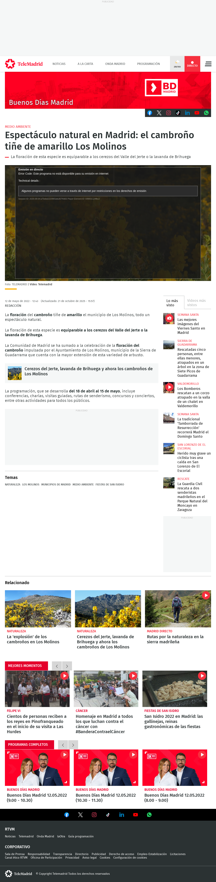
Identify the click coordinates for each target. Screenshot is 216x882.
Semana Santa (188, 314)
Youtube (197, 113)
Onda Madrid (115, 63)
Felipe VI (13, 711)
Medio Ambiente (18, 126)
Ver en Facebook (67, 815)
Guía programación (81, 836)
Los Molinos (30, 484)
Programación (148, 63)
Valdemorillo (188, 383)
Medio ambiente (83, 484)
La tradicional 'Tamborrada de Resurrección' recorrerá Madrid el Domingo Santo (168, 418)
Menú (208, 64)
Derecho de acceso (121, 854)
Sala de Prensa (15, 854)
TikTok (178, 112)
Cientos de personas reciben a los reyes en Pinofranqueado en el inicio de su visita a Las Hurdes (37, 689)
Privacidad (72, 857)
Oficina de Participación (46, 857)
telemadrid (18, 873)
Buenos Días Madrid (23, 789)
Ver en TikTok (108, 815)
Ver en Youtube (135, 815)
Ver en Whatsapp (149, 815)
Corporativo (17, 847)
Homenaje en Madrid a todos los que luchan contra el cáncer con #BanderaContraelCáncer (106, 689)
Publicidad (99, 854)
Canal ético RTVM (16, 857)
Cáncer (82, 711)
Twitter (159, 112)
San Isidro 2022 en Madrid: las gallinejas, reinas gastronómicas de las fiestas (174, 689)
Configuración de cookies (130, 857)
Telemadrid (26, 836)
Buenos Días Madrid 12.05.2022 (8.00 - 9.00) (174, 767)
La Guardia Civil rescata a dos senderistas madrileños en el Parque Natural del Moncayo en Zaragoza (168, 482)
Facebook (149, 112)
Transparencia (62, 854)
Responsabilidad (39, 854)
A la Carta (85, 63)
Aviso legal (89, 857)
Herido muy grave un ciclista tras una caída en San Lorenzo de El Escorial (168, 448)
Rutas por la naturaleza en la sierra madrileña (178, 608)
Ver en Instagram (94, 815)
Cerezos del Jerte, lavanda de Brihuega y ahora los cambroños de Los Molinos (15, 373)
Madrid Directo (159, 631)
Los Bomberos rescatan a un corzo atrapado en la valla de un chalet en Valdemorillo (168, 387)
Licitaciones (178, 854)
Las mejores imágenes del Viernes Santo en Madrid (168, 318)
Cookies (105, 857)
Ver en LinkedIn (122, 815)
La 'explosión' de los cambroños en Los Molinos (38, 608)
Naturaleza (12, 484)
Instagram (168, 113)
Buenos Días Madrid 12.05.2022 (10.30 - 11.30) (106, 767)
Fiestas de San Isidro (110, 484)
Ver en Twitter (80, 815)
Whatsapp (206, 113)
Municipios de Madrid (56, 484)
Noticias (59, 63)
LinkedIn (187, 113)
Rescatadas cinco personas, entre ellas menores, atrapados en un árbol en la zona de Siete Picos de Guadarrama (168, 344)
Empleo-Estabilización (152, 854)
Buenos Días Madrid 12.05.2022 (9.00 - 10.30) (37, 767)
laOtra (61, 836)
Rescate (183, 479)
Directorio (82, 854)
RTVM (10, 829)
